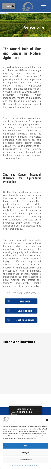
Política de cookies (17, 465)
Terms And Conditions (31, 465)
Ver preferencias (25, 460)
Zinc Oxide (25, 302)
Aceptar (26, 445)
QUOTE (8, 6)
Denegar (25, 452)
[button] (47, 420)
